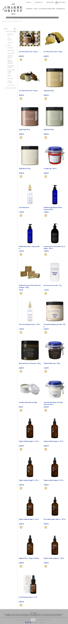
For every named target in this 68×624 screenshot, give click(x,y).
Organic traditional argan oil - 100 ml (54, 558)
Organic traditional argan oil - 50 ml (29, 441)
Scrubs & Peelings (9, 56)
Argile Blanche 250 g (24, 168)
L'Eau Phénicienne (24, 207)
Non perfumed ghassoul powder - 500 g (54, 325)
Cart (62, 2)
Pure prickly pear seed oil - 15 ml (28, 597)
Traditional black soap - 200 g (52, 363)
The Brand (29, 8)
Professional (60, 8)
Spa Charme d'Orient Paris (47, 8)
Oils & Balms (11, 53)
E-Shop (36, 8)
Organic (10, 42)
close (33, 620)
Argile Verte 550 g (49, 129)
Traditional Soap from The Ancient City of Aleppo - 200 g (30, 286)
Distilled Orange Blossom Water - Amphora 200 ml (53, 208)
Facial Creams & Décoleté (10, 61)
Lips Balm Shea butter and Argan (28, 402)
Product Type (10, 31)
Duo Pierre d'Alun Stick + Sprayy (28, 51)
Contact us (38, 2)
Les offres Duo (10, 34)
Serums (9, 75)
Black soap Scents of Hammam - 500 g (29, 363)
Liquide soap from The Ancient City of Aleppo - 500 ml (54, 247)
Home (4, 21)
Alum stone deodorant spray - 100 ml (29, 324)
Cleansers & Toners (10, 66)
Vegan (9, 45)
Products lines (10, 88)
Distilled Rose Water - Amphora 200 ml (29, 247)
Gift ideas (10, 47)
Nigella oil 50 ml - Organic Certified (29, 558)
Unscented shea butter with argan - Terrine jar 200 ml (53, 403)
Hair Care (10, 78)
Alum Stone (10, 85)
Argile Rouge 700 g (24, 129)
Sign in (29, 2)
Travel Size (10, 50)
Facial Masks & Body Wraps (11, 71)
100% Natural (9, 39)
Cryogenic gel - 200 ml (50, 168)
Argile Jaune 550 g (49, 90)
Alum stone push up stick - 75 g (52, 285)
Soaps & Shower (9, 81)
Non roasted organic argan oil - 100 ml (54, 519)
